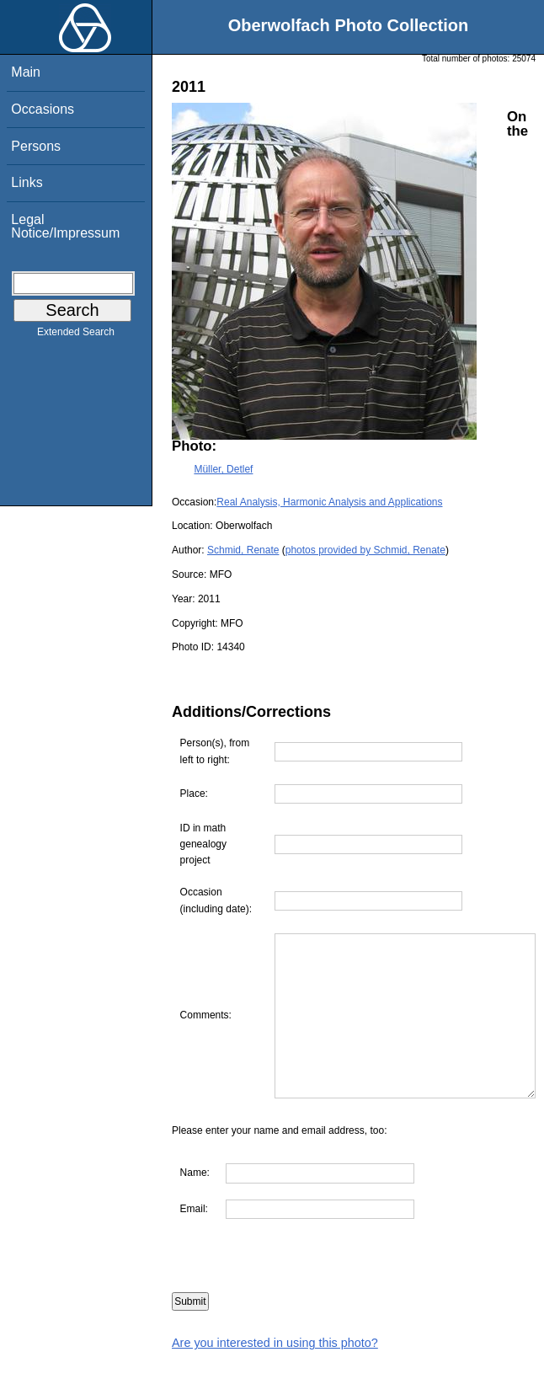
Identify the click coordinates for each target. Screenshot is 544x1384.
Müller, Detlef (223, 469)
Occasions (42, 109)
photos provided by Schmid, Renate (365, 550)
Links (26, 182)
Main (25, 72)
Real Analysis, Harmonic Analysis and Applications (329, 502)
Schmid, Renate (243, 550)
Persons (36, 146)
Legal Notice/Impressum (65, 226)
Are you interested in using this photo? (275, 1375)
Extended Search (76, 335)
